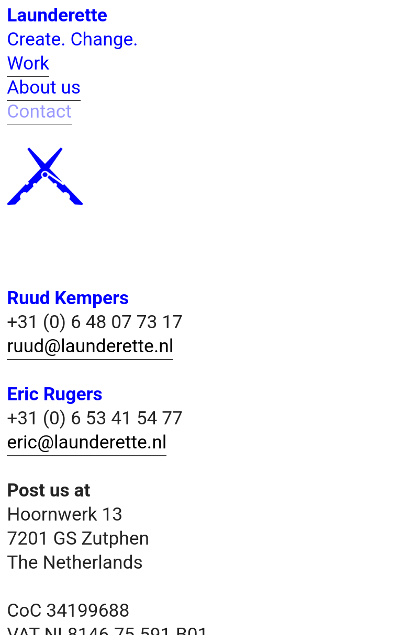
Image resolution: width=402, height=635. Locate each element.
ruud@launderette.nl (90, 346)
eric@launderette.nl (86, 442)
